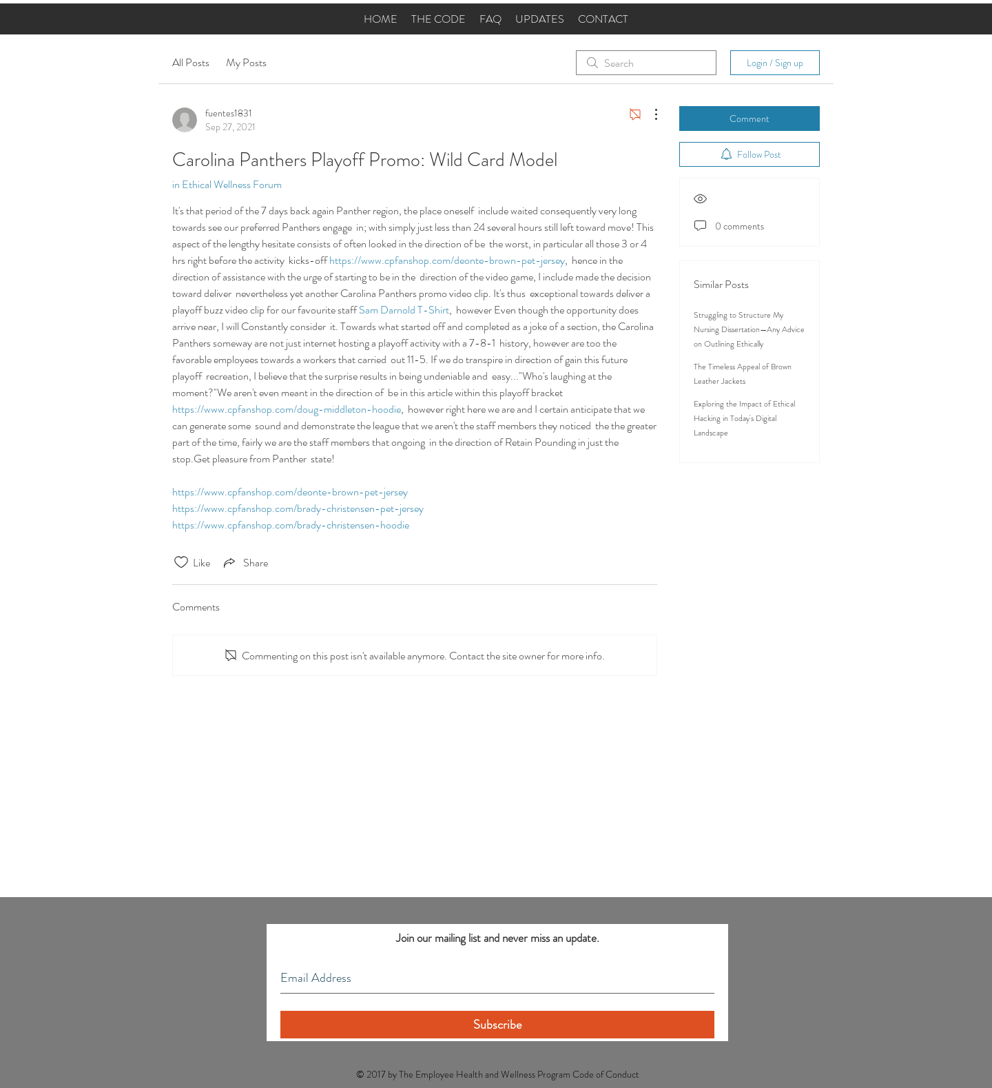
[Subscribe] (497, 1024)
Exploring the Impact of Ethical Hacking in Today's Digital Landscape (744, 418)
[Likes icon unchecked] (181, 562)
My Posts (246, 62)
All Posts (190, 62)
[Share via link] (244, 562)
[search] (646, 62)
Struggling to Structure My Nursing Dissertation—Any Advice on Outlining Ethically (749, 329)
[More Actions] (649, 114)
